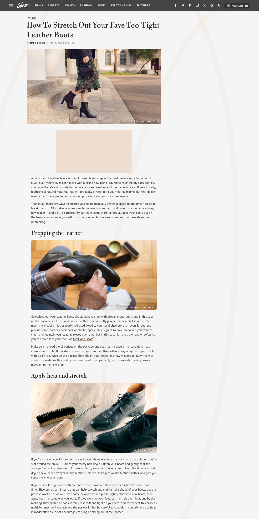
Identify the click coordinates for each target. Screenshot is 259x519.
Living (101, 5)
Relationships (121, 5)
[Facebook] (175, 7)
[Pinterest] (183, 7)
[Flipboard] (190, 7)
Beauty (69, 5)
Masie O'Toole (37, 43)
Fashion (86, 5)
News (39, 5)
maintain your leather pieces (62, 334)
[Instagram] (197, 7)
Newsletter (237, 5)
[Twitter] (204, 7)
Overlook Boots (83, 339)
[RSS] (219, 7)
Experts (54, 5)
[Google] (212, 7)
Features (143, 5)
